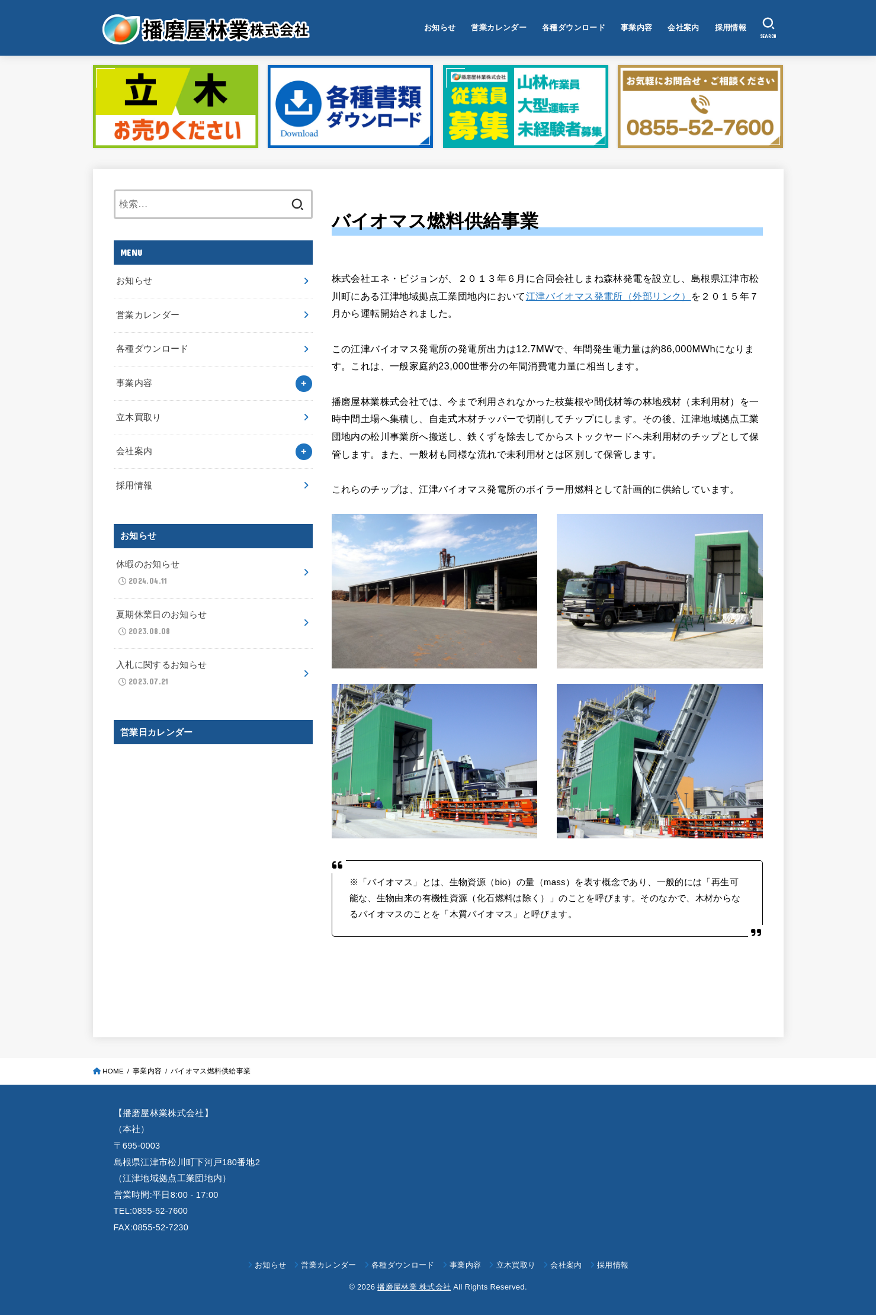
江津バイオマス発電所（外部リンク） (608, 296)
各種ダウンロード (573, 27)
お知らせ (440, 27)
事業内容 (637, 27)
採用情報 (731, 27)
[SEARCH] (768, 27)
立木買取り (139, 417)
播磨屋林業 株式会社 (414, 1286)
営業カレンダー (499, 27)
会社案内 (683, 27)
